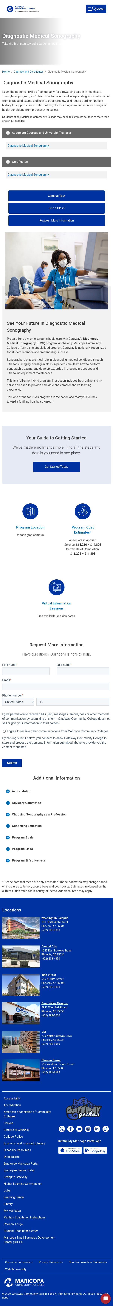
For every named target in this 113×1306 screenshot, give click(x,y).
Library (8, 1204)
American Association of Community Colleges (27, 1114)
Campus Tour (56, 196)
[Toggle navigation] (96, 8)
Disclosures (12, 1157)
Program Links (19, 849)
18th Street (48, 975)
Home (6, 71)
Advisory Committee (23, 803)
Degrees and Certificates (29, 71)
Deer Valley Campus (54, 1003)
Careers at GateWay (17, 1130)
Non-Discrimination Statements (88, 1262)
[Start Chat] (105, 1298)
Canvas (8, 1123)
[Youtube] (79, 1129)
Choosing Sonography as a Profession (36, 814)
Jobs (7, 1190)
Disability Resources (17, 1150)
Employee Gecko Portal (19, 1170)
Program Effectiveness (26, 860)
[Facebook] (70, 1129)
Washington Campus (54, 918)
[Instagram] (88, 1129)
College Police (13, 1136)
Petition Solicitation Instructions (25, 1217)
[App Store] (70, 1150)
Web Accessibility (15, 1269)
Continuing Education (24, 826)
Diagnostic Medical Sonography (28, 145)
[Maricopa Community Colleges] (56, 1282)
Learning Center (14, 1197)
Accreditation (18, 791)
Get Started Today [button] (56, 466)
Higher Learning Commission (22, 1184)
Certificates (17, 162)
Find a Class (57, 208)
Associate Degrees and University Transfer (38, 133)
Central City (49, 946)
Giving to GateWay (15, 1177)
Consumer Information (19, 1262)
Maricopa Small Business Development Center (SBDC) (29, 1240)
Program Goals (19, 837)
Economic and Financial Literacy (24, 1143)
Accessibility (12, 1098)
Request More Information (56, 220)
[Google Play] (95, 1150)
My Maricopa (12, 1210)
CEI (43, 1031)
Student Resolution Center (21, 1231)
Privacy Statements (51, 1262)
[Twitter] (61, 1129)
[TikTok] (105, 1129)
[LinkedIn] (97, 1129)
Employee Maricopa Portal (21, 1163)
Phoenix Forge (51, 1060)
